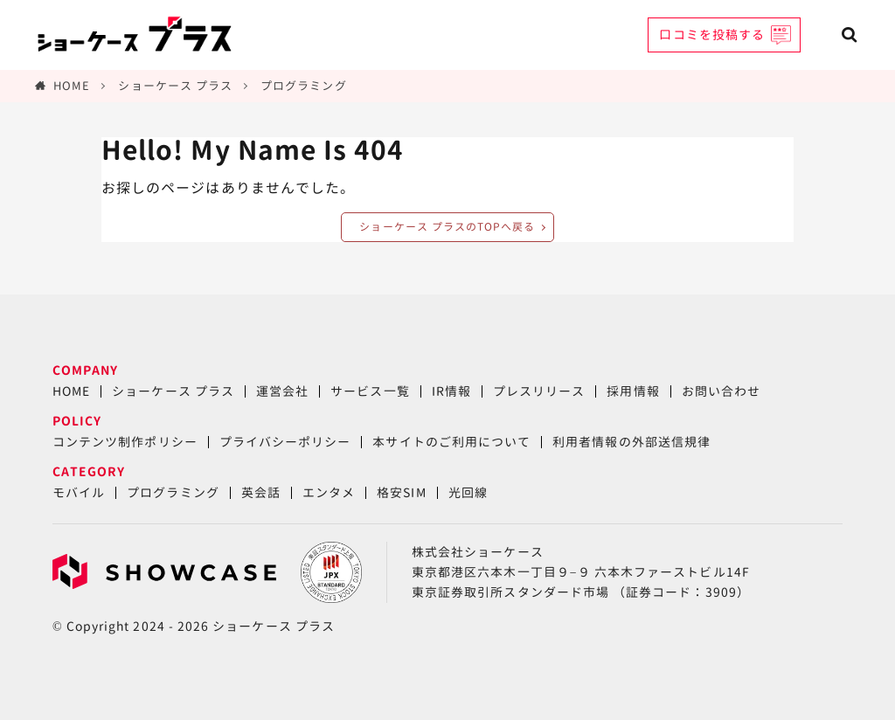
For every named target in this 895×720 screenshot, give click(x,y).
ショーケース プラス (175, 85)
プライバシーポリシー (285, 441)
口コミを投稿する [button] (712, 34)
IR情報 (451, 391)
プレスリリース (539, 391)
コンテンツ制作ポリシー (125, 441)
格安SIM (401, 492)
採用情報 (633, 391)
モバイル (78, 492)
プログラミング (303, 85)
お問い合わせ (721, 391)
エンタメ (328, 492)
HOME (71, 85)
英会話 (261, 492)
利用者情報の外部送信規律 (631, 441)
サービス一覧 (369, 391)
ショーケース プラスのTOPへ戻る (447, 226)
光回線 (468, 492)
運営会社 (282, 391)
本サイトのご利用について (451, 441)
